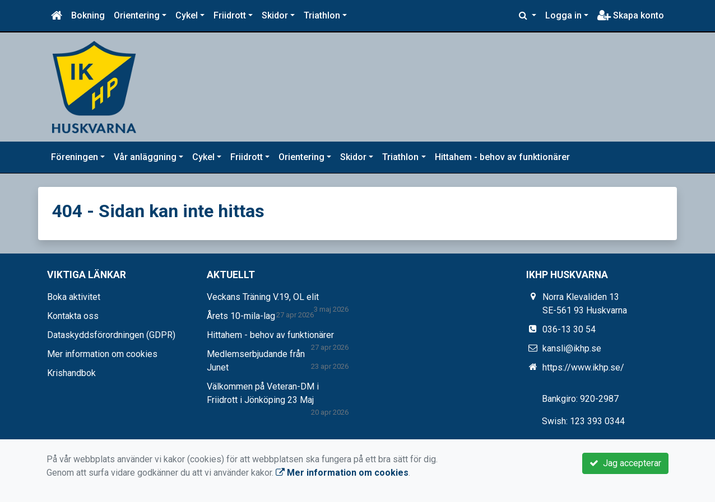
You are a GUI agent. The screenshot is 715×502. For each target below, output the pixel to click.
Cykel (186, 15)
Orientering (137, 15)
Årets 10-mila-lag (241, 316)
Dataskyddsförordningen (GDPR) (111, 335)
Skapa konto (630, 15)
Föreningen (74, 157)
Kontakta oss (73, 316)
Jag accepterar (625, 463)
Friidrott (229, 15)
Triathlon (322, 15)
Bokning (88, 15)
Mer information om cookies (102, 354)
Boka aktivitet (73, 297)
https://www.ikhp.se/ (583, 367)
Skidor (275, 15)
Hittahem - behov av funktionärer (502, 157)
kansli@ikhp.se (571, 348)
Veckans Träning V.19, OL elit (263, 297)
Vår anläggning (145, 157)
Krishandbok (71, 373)
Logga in (563, 15)
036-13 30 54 (569, 329)
